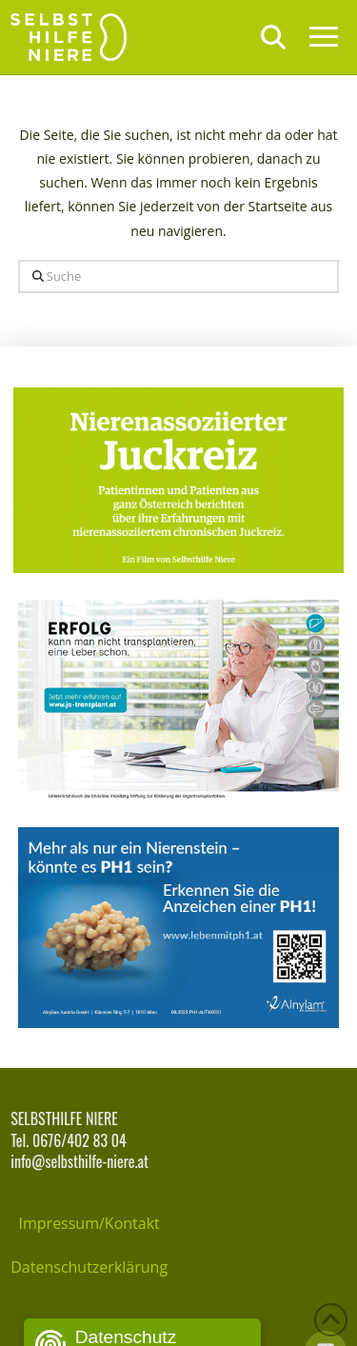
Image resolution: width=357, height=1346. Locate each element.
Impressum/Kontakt (89, 1223)
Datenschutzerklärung (89, 1267)
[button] (274, 37)
